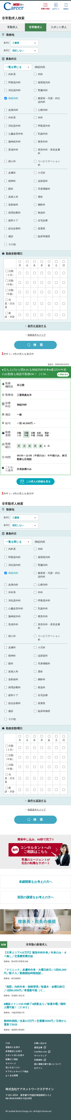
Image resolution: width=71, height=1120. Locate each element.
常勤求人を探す (12, 1047)
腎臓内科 (43, 90)
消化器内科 (14, 90)
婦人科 (12, 161)
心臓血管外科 (15, 133)
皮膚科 (12, 172)
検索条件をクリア (37, 335)
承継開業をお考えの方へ (35, 881)
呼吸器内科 (14, 82)
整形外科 (43, 141)
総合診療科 (14, 228)
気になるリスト (12, 1067)
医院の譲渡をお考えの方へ (35, 897)
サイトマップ (40, 1055)
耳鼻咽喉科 (44, 188)
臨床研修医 (44, 236)
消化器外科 (14, 125)
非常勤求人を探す (13, 1051)
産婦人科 (13, 196)
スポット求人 (59, 27)
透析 (40, 196)
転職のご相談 (11, 1059)
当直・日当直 (10, 303)
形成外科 (13, 149)
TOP (7, 1043)
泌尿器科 (43, 181)
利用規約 (38, 1059)
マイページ (10, 1063)
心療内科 (43, 109)
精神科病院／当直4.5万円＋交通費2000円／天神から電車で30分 (35, 1022)
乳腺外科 (43, 133)
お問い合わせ (40, 1043)
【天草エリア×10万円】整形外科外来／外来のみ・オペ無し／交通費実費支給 (35, 954)
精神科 (12, 181)
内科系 (12, 74)
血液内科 (13, 109)
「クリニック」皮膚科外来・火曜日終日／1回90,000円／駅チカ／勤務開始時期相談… (35, 971)
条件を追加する (35, 326)
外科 (40, 117)
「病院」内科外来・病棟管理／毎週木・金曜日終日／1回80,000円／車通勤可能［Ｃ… (34, 988)
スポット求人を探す (14, 1055)
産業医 (41, 228)
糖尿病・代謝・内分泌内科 (49, 100)
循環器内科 (44, 82)
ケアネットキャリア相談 (16, 1071)
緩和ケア (13, 220)
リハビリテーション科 (49, 163)
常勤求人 (12, 27)
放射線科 (13, 204)
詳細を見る (63, 375)
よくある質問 (11, 1075)
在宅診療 (43, 220)
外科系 (12, 117)
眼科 (10, 188)
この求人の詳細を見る (35, 482)
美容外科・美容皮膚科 (49, 151)
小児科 (41, 172)
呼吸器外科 (44, 125)
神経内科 (13, 98)
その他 (12, 244)
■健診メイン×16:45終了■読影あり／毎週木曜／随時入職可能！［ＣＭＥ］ (35, 1005)
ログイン (38, 1068)
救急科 (41, 212)
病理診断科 (14, 212)
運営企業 (38, 1047)
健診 (10, 236)
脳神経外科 (14, 141)
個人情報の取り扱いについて (47, 1064)
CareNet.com (40, 1051)
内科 (40, 74)
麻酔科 (41, 204)
